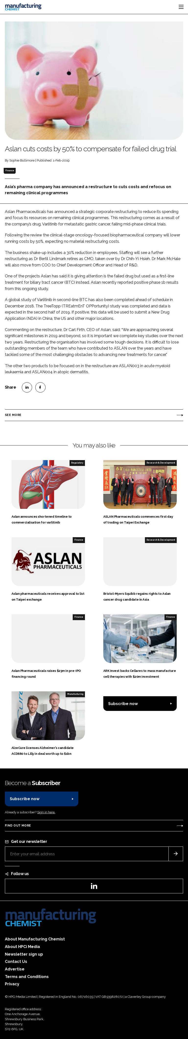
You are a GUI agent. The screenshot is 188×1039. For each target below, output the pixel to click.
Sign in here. (46, 812)
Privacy (12, 984)
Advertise (14, 969)
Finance (9, 170)
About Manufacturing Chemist (35, 939)
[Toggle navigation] (181, 6)
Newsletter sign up (24, 954)
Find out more (18, 825)
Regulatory (77, 463)
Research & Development (161, 463)
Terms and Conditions (27, 976)
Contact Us (16, 961)
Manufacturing (75, 694)
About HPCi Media (22, 946)
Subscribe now (123, 703)
